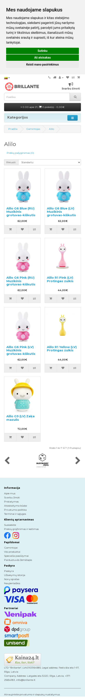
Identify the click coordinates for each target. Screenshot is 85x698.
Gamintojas (33, 128)
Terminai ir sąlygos (15, 513)
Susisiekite (10, 524)
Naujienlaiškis (12, 583)
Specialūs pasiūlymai (16, 555)
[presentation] (7, 461)
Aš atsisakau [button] (42, 57)
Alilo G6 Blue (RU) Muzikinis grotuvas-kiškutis (20, 211)
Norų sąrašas (11, 579)
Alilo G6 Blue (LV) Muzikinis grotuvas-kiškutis (61, 211)
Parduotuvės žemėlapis (18, 559)
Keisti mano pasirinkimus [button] (42, 64)
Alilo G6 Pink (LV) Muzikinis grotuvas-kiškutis (20, 350)
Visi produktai (12, 551)
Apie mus (9, 493)
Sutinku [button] (42, 50)
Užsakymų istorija (14, 575)
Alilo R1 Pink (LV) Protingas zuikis (60, 279)
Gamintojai (11, 547)
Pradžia (12, 128)
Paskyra (9, 570)
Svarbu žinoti (12, 497)
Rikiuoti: (11, 162)
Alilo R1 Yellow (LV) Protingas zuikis (62, 348)
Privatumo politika (15, 509)
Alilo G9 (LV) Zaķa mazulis (20, 418)
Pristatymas (11, 501)
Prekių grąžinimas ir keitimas (21, 529)
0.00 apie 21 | (43, 107)
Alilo (51, 128)
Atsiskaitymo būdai (15, 505)
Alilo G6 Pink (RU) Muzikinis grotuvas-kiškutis (20, 281)
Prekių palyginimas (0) (20, 152)
